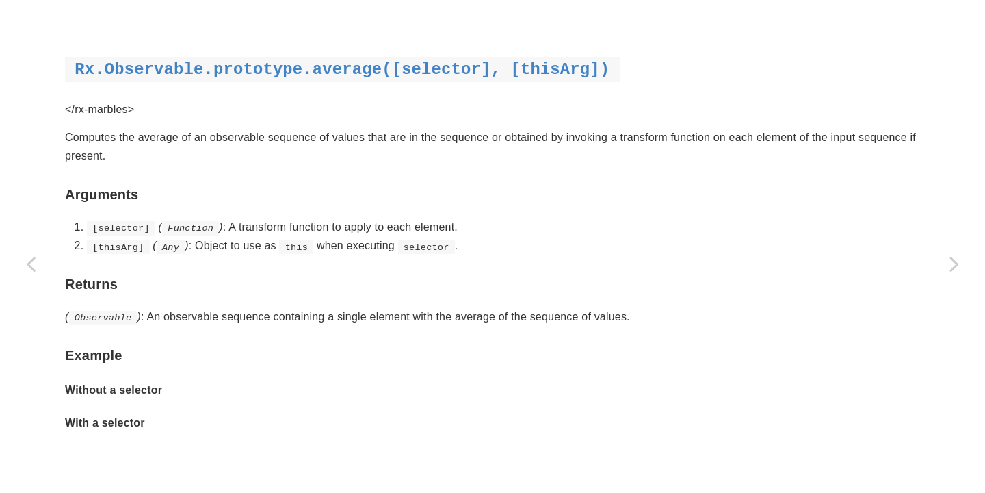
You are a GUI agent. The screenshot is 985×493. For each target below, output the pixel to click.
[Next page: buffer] (954, 263)
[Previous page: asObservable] (31, 263)
